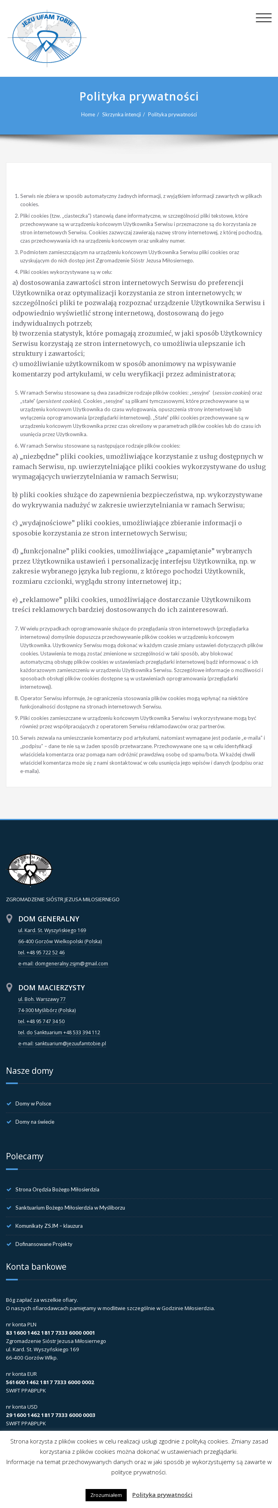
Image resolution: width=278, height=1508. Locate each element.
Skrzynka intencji (121, 114)
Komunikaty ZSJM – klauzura (49, 1226)
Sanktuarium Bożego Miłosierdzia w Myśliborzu (70, 1207)
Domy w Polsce (33, 1103)
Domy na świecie (34, 1122)
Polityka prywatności (172, 114)
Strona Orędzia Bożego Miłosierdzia (57, 1189)
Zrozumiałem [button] (106, 1495)
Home (88, 114)
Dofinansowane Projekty (43, 1244)
